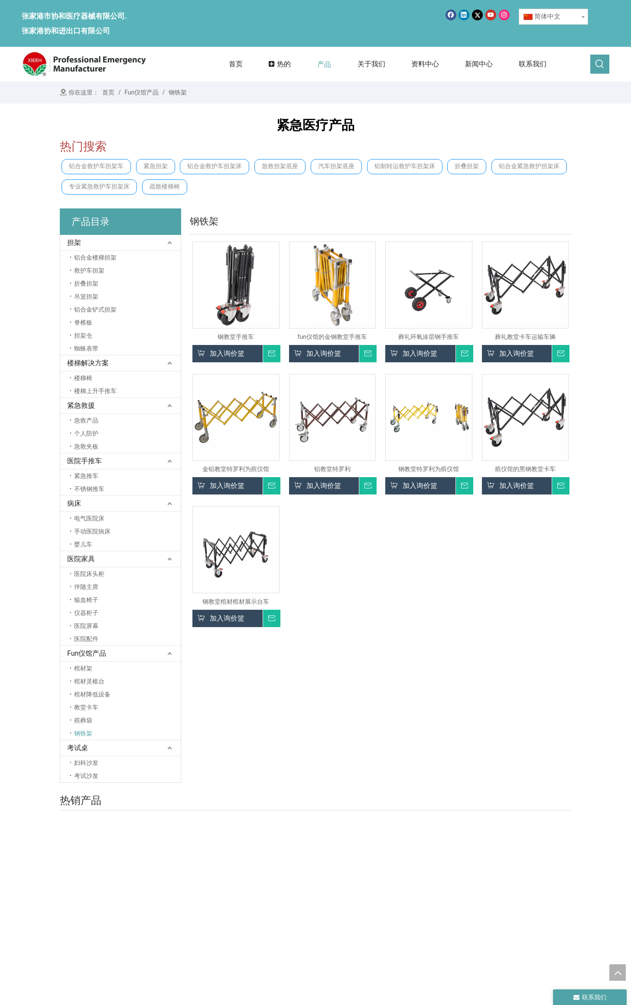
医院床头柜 (89, 573)
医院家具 (81, 559)
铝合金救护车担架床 (214, 166)
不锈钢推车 (89, 488)
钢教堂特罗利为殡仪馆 (428, 468)
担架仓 (83, 335)
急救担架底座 (280, 166)
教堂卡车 (86, 707)
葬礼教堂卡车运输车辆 (525, 336)
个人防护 (86, 433)
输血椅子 (86, 599)
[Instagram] (504, 15)
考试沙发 (86, 775)
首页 (275, 882)
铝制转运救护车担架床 (404, 166)
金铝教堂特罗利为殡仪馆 (235, 468)
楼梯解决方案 (88, 363)
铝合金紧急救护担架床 (529, 166)
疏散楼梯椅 (165, 186)
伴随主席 (86, 586)
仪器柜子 (86, 612)
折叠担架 (467, 166)
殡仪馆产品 (479, 889)
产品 (275, 907)
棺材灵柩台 (89, 681)
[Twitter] (477, 15)
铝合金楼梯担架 (95, 257)
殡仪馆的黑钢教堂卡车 (525, 468)
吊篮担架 (86, 296)
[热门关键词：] (599, 64)
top (617, 972)
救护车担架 (89, 270)
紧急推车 (86, 475)
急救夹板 (86, 446)
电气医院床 (89, 518)
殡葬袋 (83, 720)
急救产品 (86, 420)
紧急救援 (81, 405)
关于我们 (282, 894)
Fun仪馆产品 (86, 653)
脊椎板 (83, 322)
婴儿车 (83, 544)
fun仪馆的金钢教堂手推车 (332, 336)
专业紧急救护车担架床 (99, 186)
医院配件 (86, 638)
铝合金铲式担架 (95, 309)
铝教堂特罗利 (332, 468)
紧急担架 (155, 166)
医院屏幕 (86, 625)
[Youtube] (490, 15)
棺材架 (83, 668)
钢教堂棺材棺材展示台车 (235, 601)
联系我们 (282, 931)
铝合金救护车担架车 (96, 166)
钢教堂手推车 (236, 336)
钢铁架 (83, 733)
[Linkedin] (464, 15)
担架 (74, 242)
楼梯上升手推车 (95, 390)
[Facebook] (451, 15)
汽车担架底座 (336, 166)
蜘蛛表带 (86, 348)
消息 (275, 919)
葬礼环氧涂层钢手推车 (428, 336)
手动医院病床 (92, 531)
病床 (74, 503)
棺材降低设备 (92, 694)
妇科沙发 (86, 762)
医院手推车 (84, 461)
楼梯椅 (83, 377)
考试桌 (77, 748)
